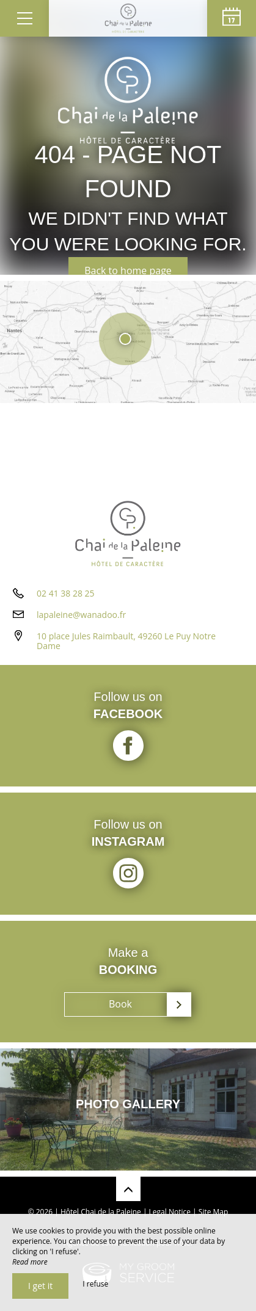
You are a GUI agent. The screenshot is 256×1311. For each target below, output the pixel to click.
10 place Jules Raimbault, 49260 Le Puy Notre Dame (126, 641)
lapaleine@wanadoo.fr (81, 614)
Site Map (214, 1212)
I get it (40, 1285)
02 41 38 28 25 (66, 593)
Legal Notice (170, 1212)
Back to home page (128, 270)
